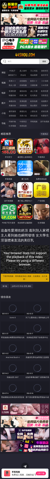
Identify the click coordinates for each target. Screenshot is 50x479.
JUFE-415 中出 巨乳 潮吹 (21, 286)
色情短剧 (23, 126)
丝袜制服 (23, 85)
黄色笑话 (33, 115)
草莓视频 (33, 121)
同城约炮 (12, 121)
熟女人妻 (12, 85)
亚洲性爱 (12, 91)
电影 (4, 92)
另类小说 (23, 115)
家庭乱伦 (23, 111)
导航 (4, 123)
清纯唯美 (23, 105)
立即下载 (40, 473)
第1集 (5, 286)
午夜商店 (23, 121)
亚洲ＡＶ (12, 81)
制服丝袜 (12, 95)
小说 (4, 113)
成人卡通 (33, 91)
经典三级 (23, 95)
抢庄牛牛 (44, 75)
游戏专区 (44, 71)
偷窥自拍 (12, 101)
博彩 (4, 72)
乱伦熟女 (33, 95)
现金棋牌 (33, 75)
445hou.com (25, 54)
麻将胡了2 (12, 75)
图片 (4, 103)
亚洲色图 (23, 101)
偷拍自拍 (23, 91)
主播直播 (33, 85)
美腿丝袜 (12, 105)
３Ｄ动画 (44, 81)
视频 (4, 82)
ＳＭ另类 (44, 85)
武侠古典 (44, 111)
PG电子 (12, 71)
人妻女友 (33, 111)
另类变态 (44, 95)
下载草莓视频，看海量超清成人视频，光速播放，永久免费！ (25, 278)
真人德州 (23, 71)
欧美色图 (33, 101)
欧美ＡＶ (33, 81)
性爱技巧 (44, 115)
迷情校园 (12, 115)
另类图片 (44, 105)
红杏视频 (12, 126)
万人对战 (33, 71)
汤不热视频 (44, 121)
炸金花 (23, 75)
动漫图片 (44, 101)
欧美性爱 (44, 91)
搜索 (44, 61)
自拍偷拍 (23, 81)
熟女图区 (33, 105)
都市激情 (12, 111)
